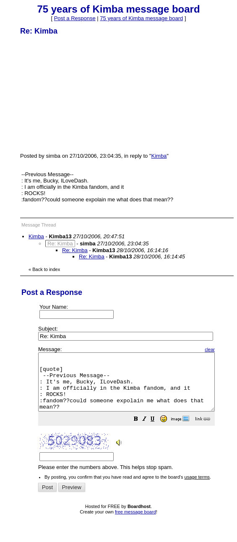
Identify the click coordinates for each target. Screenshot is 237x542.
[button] (157, 431)
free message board (135, 523)
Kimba (159, 156)
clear (231, 349)
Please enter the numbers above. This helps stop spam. (137, 414)
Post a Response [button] (75, 18)
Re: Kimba (75, 250)
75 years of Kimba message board (141, 18)
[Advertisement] (83, 93)
